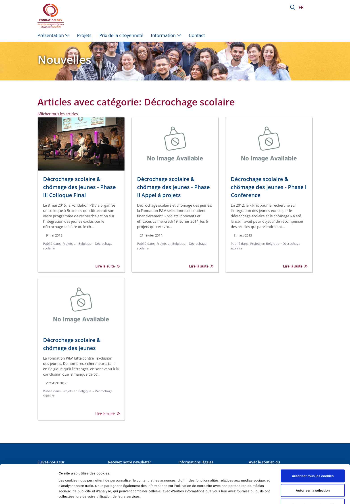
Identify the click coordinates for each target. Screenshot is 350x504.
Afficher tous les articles (58, 113)
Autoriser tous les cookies (313, 457)
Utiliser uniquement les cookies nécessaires (313, 489)
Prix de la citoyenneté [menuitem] (121, 35)
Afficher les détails (246, 492)
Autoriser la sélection (313, 472)
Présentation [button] (53, 35)
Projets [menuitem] (84, 35)
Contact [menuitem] (197, 35)
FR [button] (301, 7)
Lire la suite (107, 266)
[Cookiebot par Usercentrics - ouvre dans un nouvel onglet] (28, 495)
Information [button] (166, 35)
